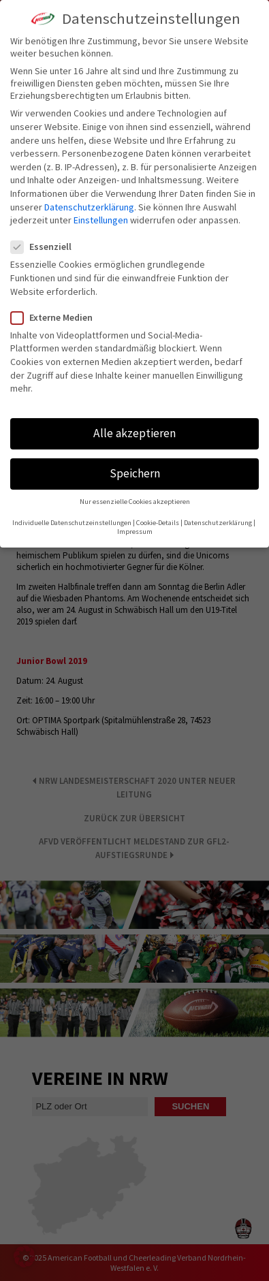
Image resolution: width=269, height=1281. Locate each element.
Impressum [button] (135, 531)
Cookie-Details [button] (157, 522)
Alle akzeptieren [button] (134, 433)
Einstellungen (101, 220)
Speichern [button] (135, 473)
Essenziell (46, 246)
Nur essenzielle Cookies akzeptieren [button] (135, 501)
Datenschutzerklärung (89, 207)
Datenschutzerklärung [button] (218, 522)
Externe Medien (57, 317)
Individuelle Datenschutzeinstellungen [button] (71, 522)
